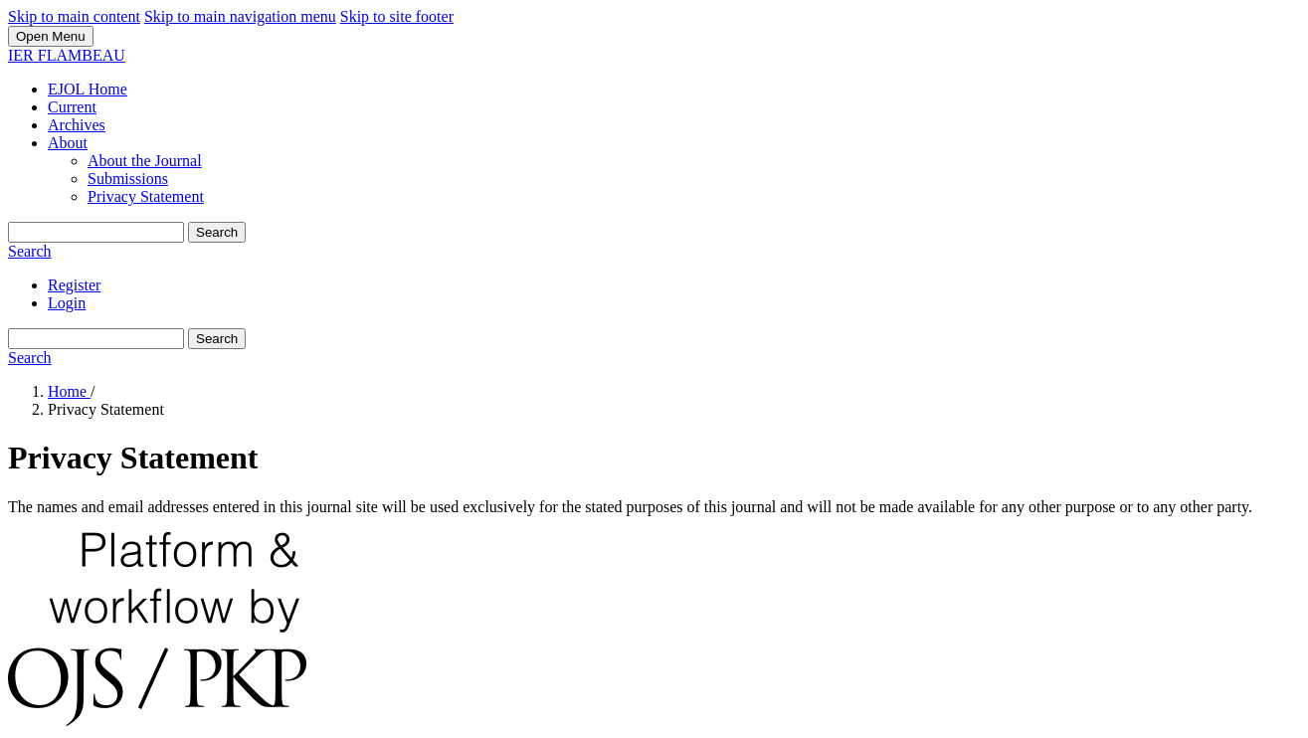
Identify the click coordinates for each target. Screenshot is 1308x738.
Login (67, 302)
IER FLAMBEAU (66, 55)
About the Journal (145, 160)
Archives (76, 124)
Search (217, 232)
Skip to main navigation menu (240, 16)
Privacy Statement (146, 196)
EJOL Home (87, 89)
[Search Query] (96, 232)
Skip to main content (74, 16)
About (68, 142)
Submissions (128, 178)
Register (74, 285)
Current (72, 106)
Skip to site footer (397, 16)
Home (69, 391)
